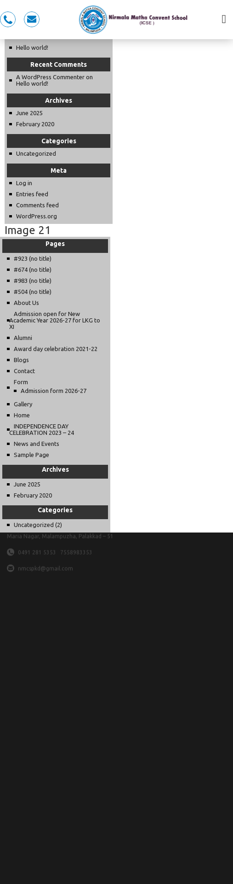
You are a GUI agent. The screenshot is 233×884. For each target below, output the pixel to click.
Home (22, 415)
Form (21, 382)
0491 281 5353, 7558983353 (8, 19)
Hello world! (32, 47)
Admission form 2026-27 (53, 390)
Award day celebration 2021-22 (55, 348)
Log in (24, 183)
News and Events (36, 443)
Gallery (23, 404)
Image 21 (28, 230)
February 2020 (35, 124)
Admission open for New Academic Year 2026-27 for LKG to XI (54, 320)
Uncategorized (36, 153)
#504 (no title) (32, 291)
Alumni (23, 337)
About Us (26, 302)
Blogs (21, 360)
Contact (24, 371)
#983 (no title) (32, 280)
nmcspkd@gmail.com (32, 19)
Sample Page (31, 454)
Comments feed (37, 205)
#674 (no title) (32, 269)
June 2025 (29, 113)
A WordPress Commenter (50, 77)
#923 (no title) (32, 258)
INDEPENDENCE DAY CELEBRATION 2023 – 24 (41, 429)
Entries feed (32, 194)
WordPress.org (36, 216)
